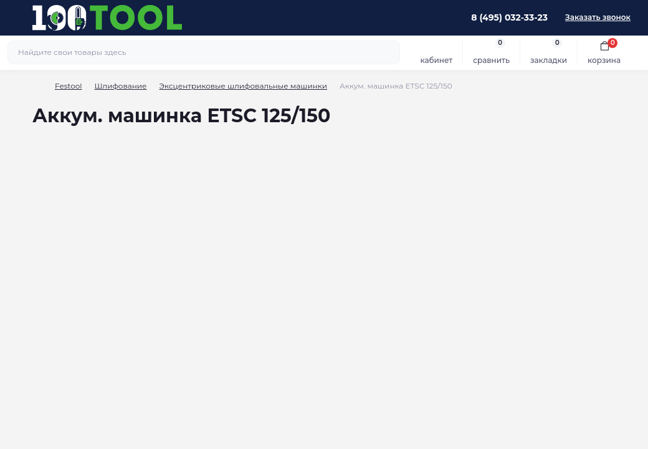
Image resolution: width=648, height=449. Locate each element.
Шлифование (120, 85)
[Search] (389, 52)
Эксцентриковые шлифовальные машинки (244, 85)
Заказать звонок (598, 17)
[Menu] (16, 17)
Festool (68, 85)
